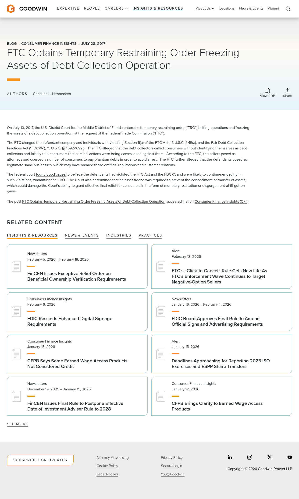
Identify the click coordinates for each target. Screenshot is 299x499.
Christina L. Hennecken (52, 93)
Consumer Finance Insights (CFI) (221, 201)
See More (17, 424)
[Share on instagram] (249, 457)
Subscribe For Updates (40, 460)
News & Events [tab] (82, 235)
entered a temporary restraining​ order (154, 127)
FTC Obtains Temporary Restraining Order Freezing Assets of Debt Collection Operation (93, 201)
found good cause (51, 174)
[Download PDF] (267, 93)
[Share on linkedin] (230, 457)
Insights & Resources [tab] (32, 235)
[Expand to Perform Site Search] (288, 9)
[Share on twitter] (269, 457)
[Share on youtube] (289, 457)
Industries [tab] (118, 235)
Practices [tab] (150, 235)
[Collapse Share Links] (287, 93)
